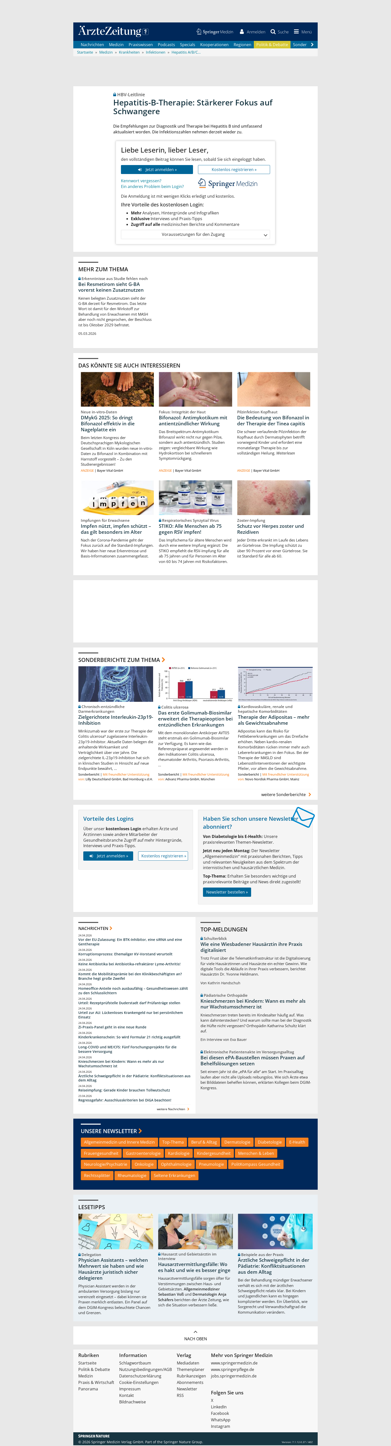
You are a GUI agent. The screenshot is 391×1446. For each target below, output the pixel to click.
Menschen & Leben (256, 1154)
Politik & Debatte (272, 45)
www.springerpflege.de (232, 1370)
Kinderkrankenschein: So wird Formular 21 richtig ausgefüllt (129, 1037)
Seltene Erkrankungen (174, 1176)
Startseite (87, 1363)
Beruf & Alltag (204, 1142)
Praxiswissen (141, 45)
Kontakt (126, 1396)
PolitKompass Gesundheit (255, 1165)
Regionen (242, 45)
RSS (180, 1396)
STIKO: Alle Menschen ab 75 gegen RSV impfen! (190, 529)
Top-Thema (173, 1142)
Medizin (116, 45)
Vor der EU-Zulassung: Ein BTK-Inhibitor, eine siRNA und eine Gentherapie (130, 942)
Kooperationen (214, 45)
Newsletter (187, 1389)
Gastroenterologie (143, 1154)
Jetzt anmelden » (157, 170)
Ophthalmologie (176, 1165)
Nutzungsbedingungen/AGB (145, 1370)
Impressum (130, 1389)
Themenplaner (190, 1370)
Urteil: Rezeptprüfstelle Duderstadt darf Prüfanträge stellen (129, 1003)
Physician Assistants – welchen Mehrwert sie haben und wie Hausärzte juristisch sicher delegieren (113, 1270)
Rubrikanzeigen (191, 1376)
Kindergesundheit (214, 1154)
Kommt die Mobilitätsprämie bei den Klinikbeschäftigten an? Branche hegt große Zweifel (130, 976)
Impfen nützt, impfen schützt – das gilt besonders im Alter (116, 529)
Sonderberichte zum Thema (119, 660)
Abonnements (190, 1383)
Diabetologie (270, 1142)
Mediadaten (188, 1363)
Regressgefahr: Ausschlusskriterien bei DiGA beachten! (124, 1100)
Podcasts (166, 45)
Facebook (220, 1414)
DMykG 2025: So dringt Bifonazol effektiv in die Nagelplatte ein (108, 424)
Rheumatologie (132, 1176)
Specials (187, 45)
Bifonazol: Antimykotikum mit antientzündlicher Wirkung (193, 421)
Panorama (88, 1389)
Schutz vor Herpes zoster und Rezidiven (270, 529)
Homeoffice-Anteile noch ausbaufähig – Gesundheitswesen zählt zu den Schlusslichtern (133, 991)
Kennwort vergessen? (141, 181)
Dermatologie (237, 1142)
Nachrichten (92, 45)
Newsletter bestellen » (227, 892)
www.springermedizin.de (234, 1363)
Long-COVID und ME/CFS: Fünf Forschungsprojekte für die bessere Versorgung (127, 1049)
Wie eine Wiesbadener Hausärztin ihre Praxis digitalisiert (251, 947)
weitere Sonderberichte (287, 795)
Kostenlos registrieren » (234, 170)
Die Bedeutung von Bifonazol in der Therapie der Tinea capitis (273, 421)
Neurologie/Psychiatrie (105, 1165)
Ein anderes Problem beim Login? (152, 187)
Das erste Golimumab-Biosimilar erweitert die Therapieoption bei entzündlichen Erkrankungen (195, 719)
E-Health (297, 1142)
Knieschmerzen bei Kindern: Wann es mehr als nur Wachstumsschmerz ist (121, 1064)
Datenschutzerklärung (140, 1376)
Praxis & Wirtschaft (96, 1383)
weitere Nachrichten (174, 1109)
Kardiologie (179, 1154)
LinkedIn (219, 1407)
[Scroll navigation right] (312, 45)
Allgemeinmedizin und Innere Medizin (119, 1142)
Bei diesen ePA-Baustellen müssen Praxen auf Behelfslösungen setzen (252, 1061)
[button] (302, 32)
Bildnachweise (132, 1402)
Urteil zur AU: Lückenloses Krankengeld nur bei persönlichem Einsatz (130, 1015)
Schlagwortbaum (135, 1363)
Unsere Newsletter (109, 1131)
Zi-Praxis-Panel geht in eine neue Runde (112, 1027)
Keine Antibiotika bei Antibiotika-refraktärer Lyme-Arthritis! (129, 964)
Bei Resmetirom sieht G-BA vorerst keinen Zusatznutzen (111, 287)
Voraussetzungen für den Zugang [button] (214, 235)
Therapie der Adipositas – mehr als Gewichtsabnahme (273, 720)
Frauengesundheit (101, 1154)
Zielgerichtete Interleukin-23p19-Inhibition (115, 720)
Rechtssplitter (97, 1176)
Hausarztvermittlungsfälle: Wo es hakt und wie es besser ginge (194, 1268)
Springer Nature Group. (183, 1442)
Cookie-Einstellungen (139, 1383)
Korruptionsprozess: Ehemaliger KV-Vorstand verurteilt (125, 954)
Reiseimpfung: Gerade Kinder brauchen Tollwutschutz (124, 1090)
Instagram (220, 1427)
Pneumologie (211, 1165)
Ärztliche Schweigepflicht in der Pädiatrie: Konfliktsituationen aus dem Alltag (134, 1078)
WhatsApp (220, 1420)
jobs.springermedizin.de (234, 1376)
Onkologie (144, 1165)
